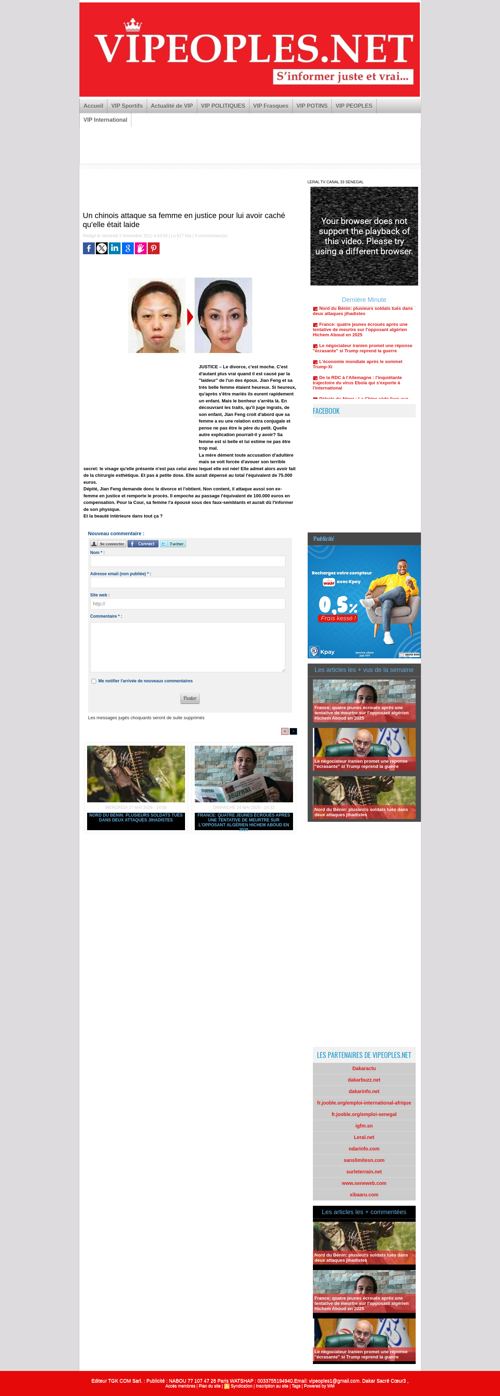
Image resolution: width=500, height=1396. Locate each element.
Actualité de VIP (172, 106)
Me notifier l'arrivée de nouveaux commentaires (145, 681)
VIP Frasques (271, 106)
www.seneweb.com (364, 1183)
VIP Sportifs (127, 106)
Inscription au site (272, 1385)
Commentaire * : (106, 616)
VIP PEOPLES (354, 106)
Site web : (100, 595)
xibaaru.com (364, 1194)
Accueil (93, 106)
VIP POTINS (312, 106)
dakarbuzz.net (364, 1080)
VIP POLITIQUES (223, 106)
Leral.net (364, 1137)
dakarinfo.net (364, 1091)
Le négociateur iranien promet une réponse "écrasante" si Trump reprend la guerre (363, 351)
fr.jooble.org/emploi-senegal (364, 1114)
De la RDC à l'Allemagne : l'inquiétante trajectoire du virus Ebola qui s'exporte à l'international (357, 386)
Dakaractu (364, 1068)
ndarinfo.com (364, 1149)
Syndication (241, 1385)
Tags (296, 1385)
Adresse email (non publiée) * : (120, 573)
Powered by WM (319, 1385)
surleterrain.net (364, 1171)
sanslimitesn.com (364, 1160)
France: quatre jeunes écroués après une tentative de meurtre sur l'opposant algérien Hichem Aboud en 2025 (244, 821)
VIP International (106, 120)
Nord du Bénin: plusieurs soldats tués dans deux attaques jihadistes (136, 818)
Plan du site (210, 1385)
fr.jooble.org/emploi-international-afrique (364, 1103)
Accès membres (180, 1385)
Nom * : (97, 552)
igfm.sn (364, 1126)
